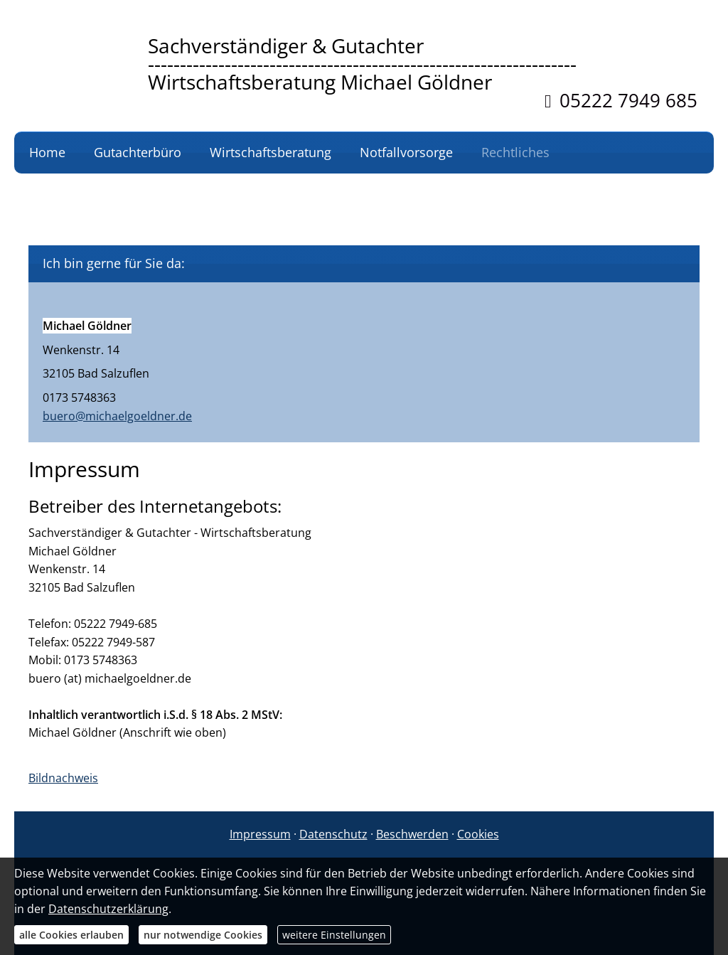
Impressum (260, 834)
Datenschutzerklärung (108, 909)
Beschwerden (412, 834)
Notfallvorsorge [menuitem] (406, 152)
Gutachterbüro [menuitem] (137, 152)
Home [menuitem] (47, 152)
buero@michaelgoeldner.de (117, 416)
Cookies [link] (478, 834)
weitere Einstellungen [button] (334, 934)
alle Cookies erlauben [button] (71, 934)
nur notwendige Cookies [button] (203, 934)
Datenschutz (333, 834)
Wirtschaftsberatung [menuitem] (270, 152)
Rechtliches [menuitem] (515, 152)
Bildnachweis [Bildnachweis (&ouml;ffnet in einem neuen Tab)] (63, 778)
